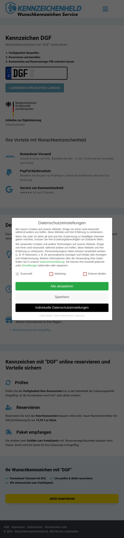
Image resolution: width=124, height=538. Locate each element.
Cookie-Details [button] (45, 315)
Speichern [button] (62, 297)
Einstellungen (29, 265)
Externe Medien (94, 273)
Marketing (57, 273)
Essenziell (24, 273)
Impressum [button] (80, 315)
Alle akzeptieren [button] (62, 286)
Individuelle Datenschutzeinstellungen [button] (62, 307)
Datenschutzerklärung (52, 261)
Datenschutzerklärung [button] (63, 315)
